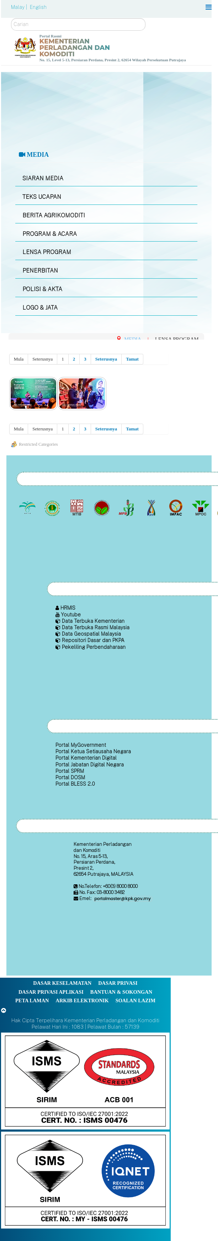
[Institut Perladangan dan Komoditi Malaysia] (176, 508)
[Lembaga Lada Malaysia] (127, 508)
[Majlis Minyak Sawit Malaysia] (201, 508)
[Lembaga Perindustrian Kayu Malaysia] (78, 508)
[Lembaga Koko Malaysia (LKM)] (102, 508)
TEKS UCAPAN (41, 196)
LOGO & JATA (40, 307)
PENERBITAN (40, 270)
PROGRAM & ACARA (49, 234)
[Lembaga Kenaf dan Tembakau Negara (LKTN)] (152, 508)
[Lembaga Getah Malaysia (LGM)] (53, 508)
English (38, 7)
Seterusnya (106, 359)
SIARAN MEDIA (42, 178)
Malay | (19, 7)
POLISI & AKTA (42, 289)
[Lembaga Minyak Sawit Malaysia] (28, 508)
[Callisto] (85, 1080)
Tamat (132, 359)
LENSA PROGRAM (46, 252)
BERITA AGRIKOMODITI (53, 215)
